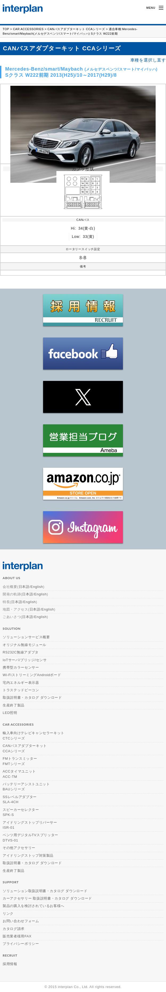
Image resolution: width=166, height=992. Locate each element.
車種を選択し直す (148, 60)
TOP (6, 29)
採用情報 (10, 964)
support (11, 882)
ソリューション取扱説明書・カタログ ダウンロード (45, 891)
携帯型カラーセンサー (21, 667)
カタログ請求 (13, 929)
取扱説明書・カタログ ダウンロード (32, 698)
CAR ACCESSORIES (28, 29)
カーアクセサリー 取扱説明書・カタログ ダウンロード (47, 898)
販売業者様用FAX (17, 936)
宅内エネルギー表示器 (21, 683)
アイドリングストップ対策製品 (28, 855)
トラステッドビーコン (21, 690)
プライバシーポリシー (21, 944)
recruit (10, 955)
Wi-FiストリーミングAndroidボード (32, 675)
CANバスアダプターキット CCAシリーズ (76, 29)
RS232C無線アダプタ (21, 652)
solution (11, 629)
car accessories (18, 724)
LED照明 (10, 713)
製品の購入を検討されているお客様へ (33, 906)
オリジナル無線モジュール (24, 645)
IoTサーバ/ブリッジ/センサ (25, 660)
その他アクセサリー (19, 848)
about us (11, 578)
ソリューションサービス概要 (26, 637)
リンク (8, 914)
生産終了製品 (13, 705)
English (37, 587)
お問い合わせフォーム (21, 921)
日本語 (24, 587)
